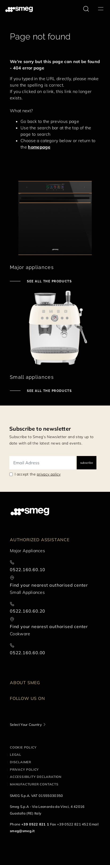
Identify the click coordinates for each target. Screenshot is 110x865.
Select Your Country (26, 724)
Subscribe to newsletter (40, 428)
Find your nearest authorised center (49, 585)
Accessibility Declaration (36, 777)
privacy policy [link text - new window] (48, 474)
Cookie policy (23, 747)
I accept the (38, 474)
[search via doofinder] (86, 9)
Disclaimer (20, 762)
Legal (15, 755)
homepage (39, 147)
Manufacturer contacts (34, 784)
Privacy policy (24, 769)
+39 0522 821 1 (35, 824)
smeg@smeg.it (22, 831)
